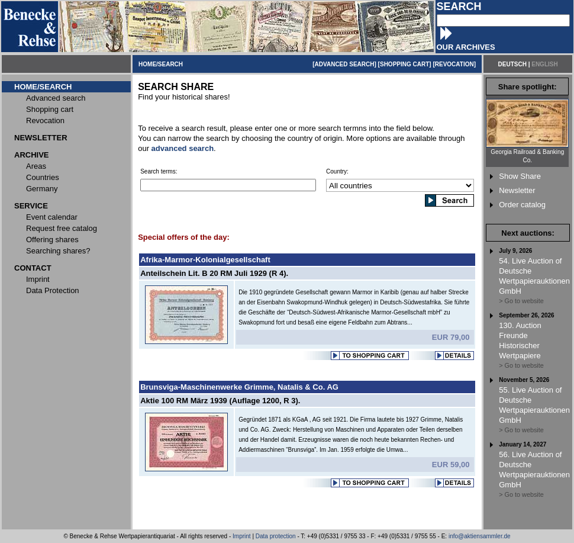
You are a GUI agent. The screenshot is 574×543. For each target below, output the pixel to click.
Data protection (276, 536)
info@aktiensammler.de (480, 536)
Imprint (242, 536)
